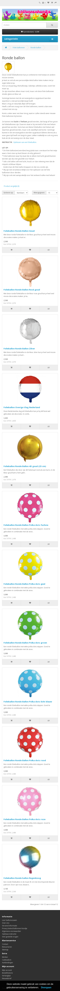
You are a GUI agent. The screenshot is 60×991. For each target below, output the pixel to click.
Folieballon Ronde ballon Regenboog (22, 878)
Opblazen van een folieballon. (25, 142)
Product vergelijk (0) (11, 186)
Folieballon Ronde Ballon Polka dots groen (25, 642)
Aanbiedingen (7, 962)
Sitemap (5, 949)
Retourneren (7, 947)
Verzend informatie (9, 926)
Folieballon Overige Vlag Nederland (22, 407)
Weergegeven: (39, 192)
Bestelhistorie (7, 973)
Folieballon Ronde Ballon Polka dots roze (24, 819)
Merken (5, 957)
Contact (5, 944)
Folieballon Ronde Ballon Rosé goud (22, 289)
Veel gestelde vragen (10, 937)
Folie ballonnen (19, 47)
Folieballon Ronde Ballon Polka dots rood (25, 760)
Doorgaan (46, 987)
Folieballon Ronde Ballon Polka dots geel (24, 583)
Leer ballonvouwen (9, 920)
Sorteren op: (8, 192)
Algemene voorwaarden (11, 931)
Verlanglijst (6, 975)
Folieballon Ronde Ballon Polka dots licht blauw (28, 701)
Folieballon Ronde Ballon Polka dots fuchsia (26, 525)
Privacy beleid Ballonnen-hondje (14, 928)
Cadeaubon (6, 960)
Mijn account (7, 970)
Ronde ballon (36, 47)
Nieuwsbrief (6, 978)
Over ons (5, 923)
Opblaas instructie (9, 934)
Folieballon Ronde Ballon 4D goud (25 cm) (25, 466)
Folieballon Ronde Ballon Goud (19, 230)
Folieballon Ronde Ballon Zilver (19, 348)
